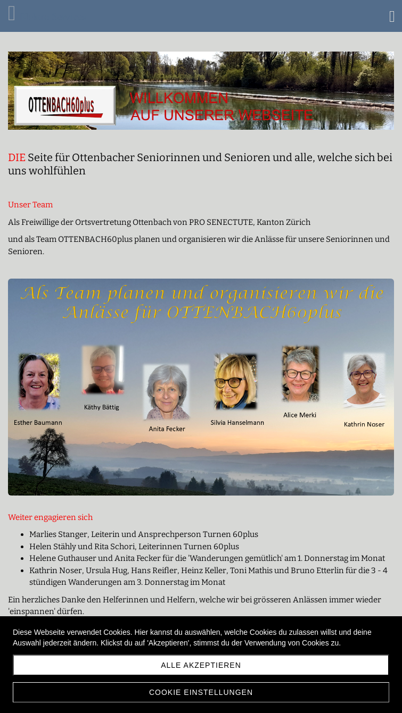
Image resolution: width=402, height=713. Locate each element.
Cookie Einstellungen (201, 692)
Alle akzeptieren (201, 665)
